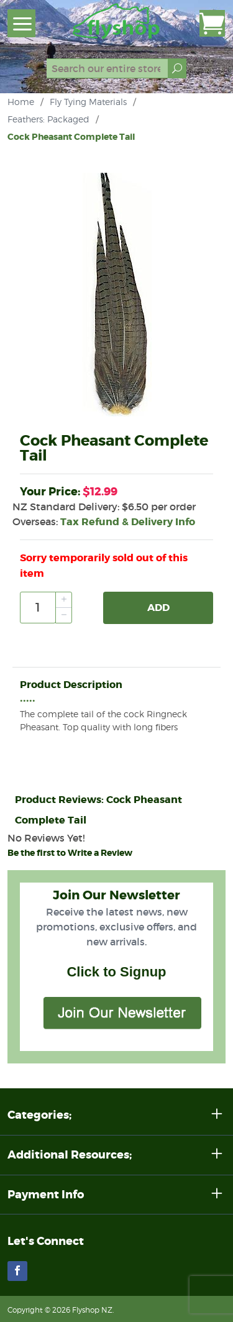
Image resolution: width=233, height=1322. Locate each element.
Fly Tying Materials (88, 101)
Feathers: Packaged (48, 119)
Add (158, 607)
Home (20, 101)
